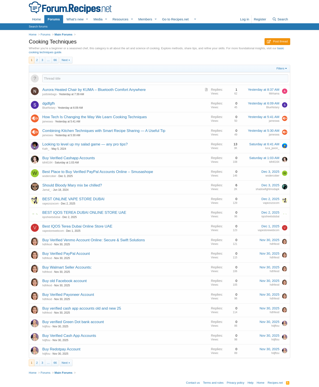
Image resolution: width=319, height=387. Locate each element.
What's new (75, 19)
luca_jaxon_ (272, 148)
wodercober (49, 176)
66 (55, 60)
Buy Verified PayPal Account (66, 253)
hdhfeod (47, 244)
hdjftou (46, 326)
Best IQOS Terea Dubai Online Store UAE (77, 226)
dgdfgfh (48, 103)
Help (250, 382)
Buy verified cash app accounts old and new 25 (81, 308)
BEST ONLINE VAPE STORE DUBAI (73, 199)
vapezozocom (50, 203)
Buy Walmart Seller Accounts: (67, 267)
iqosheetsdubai (51, 217)
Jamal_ (46, 189)
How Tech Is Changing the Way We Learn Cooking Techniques (94, 117)
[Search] (280, 19)
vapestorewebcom (53, 230)
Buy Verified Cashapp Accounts (68, 158)
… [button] (48, 60)
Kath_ (45, 148)
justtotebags (49, 94)
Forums (54, 19)
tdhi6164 (47, 162)
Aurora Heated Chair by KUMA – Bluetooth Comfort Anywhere (94, 90)
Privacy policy (235, 382)
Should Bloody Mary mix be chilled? (72, 185)
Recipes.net (275, 382)
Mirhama (274, 93)
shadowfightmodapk (267, 189)
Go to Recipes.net (175, 19)
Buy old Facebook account (64, 281)
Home (36, 19)
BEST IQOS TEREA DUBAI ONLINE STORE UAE (84, 212)
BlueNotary (48, 107)
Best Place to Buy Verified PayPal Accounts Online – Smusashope (97, 172)
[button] (87, 19)
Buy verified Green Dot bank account (73, 322)
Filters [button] (280, 68)
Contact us (193, 382)
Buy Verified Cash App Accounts (69, 336)
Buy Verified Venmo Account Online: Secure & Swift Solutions (93, 240)
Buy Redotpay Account (61, 349)
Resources (120, 19)
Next (65, 60)
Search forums (38, 26)
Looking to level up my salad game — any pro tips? (85, 144)
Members (145, 19)
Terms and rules (213, 382)
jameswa (47, 121)
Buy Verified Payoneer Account (68, 295)
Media (98, 19)
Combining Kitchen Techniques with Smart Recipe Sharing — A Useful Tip (103, 131)
